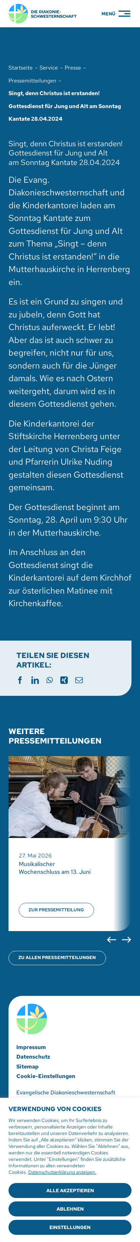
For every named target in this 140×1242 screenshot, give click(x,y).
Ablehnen (70, 1209)
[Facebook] (20, 679)
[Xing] (64, 679)
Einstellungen (70, 1227)
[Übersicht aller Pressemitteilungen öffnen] (57, 958)
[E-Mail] (79, 679)
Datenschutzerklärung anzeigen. (62, 1172)
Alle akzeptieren (70, 1190)
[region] (70, 1170)
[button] (111, 940)
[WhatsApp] (50, 679)
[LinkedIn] (35, 679)
